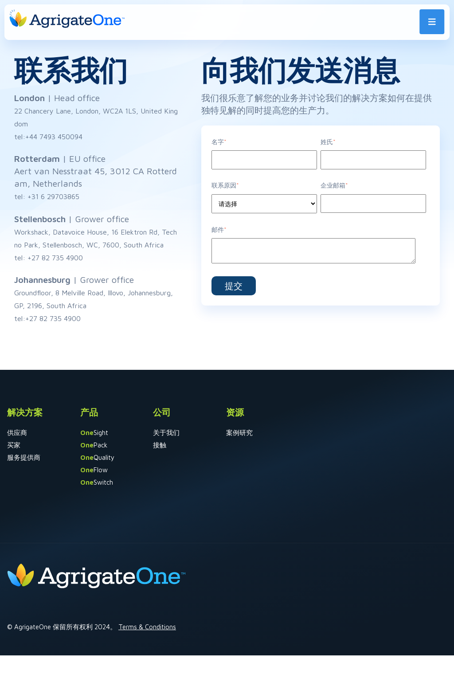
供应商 (17, 432)
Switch (96, 482)
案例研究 (239, 432)
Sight (94, 432)
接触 (159, 445)
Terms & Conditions (147, 627)
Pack (93, 445)
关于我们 (166, 432)
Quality (97, 457)
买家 (13, 445)
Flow (94, 470)
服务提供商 (23, 457)
